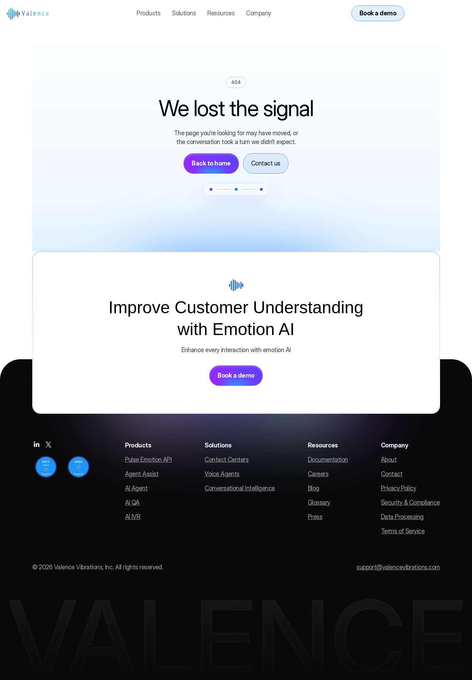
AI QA (132, 502)
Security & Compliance (410, 502)
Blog (313, 488)
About (389, 459)
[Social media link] (36, 444)
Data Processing (402, 516)
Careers (318, 473)
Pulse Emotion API (148, 459)
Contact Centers (226, 459)
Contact (391, 473)
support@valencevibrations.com (398, 567)
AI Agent (136, 488)
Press (315, 516)
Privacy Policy (398, 488)
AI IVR (132, 516)
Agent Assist (142, 473)
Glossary (319, 502)
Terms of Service (402, 531)
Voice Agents (222, 473)
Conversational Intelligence (240, 488)
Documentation (328, 459)
